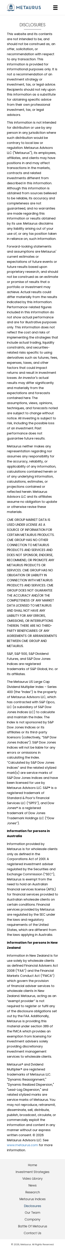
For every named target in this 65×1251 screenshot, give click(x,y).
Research (32, 1192)
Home (32, 1165)
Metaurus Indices (32, 1199)
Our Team (32, 1212)
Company (32, 1219)
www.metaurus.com (22, 1145)
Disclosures (32, 1206)
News (32, 1185)
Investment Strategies (32, 1172)
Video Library (32, 1178)
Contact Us (32, 1233)
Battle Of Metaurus (32, 1226)
